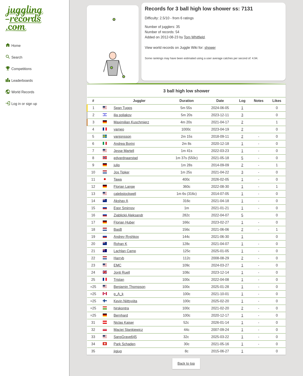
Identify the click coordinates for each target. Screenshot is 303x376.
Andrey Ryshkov (126, 237)
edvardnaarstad (126, 158)
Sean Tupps (123, 108)
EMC (117, 265)
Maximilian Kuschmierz (131, 122)
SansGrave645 (125, 337)
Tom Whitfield (194, 37)
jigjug (118, 351)
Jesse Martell (124, 151)
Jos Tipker (121, 172)
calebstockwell (125, 194)
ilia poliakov (123, 115)
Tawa (118, 179)
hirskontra (121, 308)
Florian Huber (124, 222)
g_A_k (118, 294)
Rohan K (120, 244)
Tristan (119, 279)
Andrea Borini (124, 143)
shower (210, 47)
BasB (118, 229)
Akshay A (121, 201)
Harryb (119, 258)
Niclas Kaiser (124, 322)
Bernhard (121, 315)
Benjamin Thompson (129, 287)
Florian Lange (124, 186)
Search (13, 56)
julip (117, 165)
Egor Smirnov (124, 208)
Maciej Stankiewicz (128, 330)
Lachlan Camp (125, 251)
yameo (119, 129)
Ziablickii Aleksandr (128, 215)
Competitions (18, 68)
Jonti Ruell (122, 272)
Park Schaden (124, 344)
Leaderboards (19, 80)
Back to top (186, 363)
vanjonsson (122, 136)
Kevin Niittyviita (125, 301)
